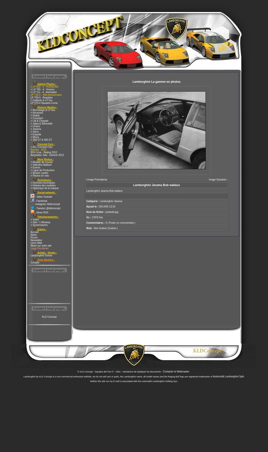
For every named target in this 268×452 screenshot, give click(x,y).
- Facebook (39, 201)
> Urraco (35, 126)
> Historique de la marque (45, 188)
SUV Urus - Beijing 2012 (44, 152)
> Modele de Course (42, 162)
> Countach (37, 118)
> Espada (36, 134)
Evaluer (112, 228)
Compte (35, 262)
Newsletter (36, 240)
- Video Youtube (41, 196)
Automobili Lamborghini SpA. (228, 376)
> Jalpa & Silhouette (41, 123)
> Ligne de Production (43, 170)
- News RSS (39, 212)
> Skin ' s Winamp (40, 222)
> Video (35, 219)
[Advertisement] (49, 288)
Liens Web (36, 243)
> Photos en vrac (40, 175)
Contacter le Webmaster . (177, 371)
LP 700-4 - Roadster (42, 97)
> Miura (35, 137)
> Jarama (36, 129)
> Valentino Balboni (41, 165)
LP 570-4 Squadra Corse (44, 103)
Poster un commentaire (121, 222)
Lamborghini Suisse (41, 255)
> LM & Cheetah (40, 121)
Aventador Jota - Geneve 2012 (47, 155)
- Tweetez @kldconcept (46, 208)
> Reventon (37, 112)
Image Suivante (217, 179)
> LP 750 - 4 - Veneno (42, 89)
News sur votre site (41, 245)
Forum (34, 237)
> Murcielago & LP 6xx (43, 110)
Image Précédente (97, 179)
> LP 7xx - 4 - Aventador (44, 92)
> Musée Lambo (39, 173)
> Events (35, 167)
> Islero (35, 131)
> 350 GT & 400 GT (41, 139)
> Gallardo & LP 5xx (41, 100)
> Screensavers (39, 225)
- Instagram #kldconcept (45, 204)
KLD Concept (49, 316)
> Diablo (35, 115)
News (34, 234)
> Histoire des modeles (43, 185)
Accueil (34, 232)
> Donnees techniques (43, 182)
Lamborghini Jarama (111, 201)
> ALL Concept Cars (41, 147)
